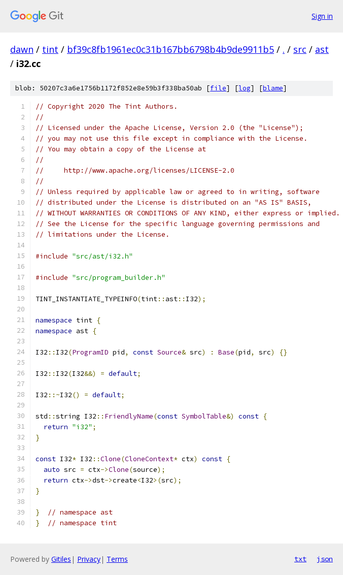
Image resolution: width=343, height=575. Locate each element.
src (299, 49)
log (244, 88)
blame (273, 88)
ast (322, 49)
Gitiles (61, 559)
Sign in (322, 16)
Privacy (88, 559)
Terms (117, 559)
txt (300, 558)
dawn (21, 49)
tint (50, 49)
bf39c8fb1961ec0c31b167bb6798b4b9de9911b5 (170, 49)
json (325, 558)
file (218, 88)
